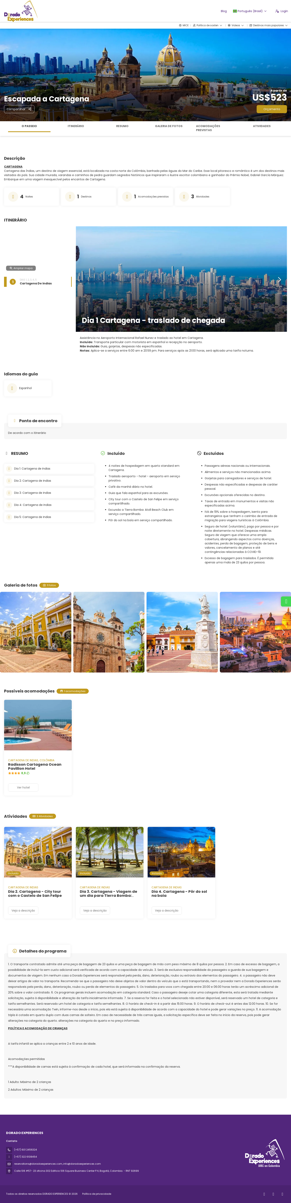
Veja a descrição (23, 911)
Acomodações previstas (208, 128)
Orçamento (272, 109)
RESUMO (122, 126)
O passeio (29, 126)
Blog (224, 11)
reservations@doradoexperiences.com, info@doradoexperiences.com (57, 1163)
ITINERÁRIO (76, 126)
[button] (279, 280)
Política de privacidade (96, 1194)
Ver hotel (23, 787)
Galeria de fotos (168, 126)
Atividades (262, 126)
